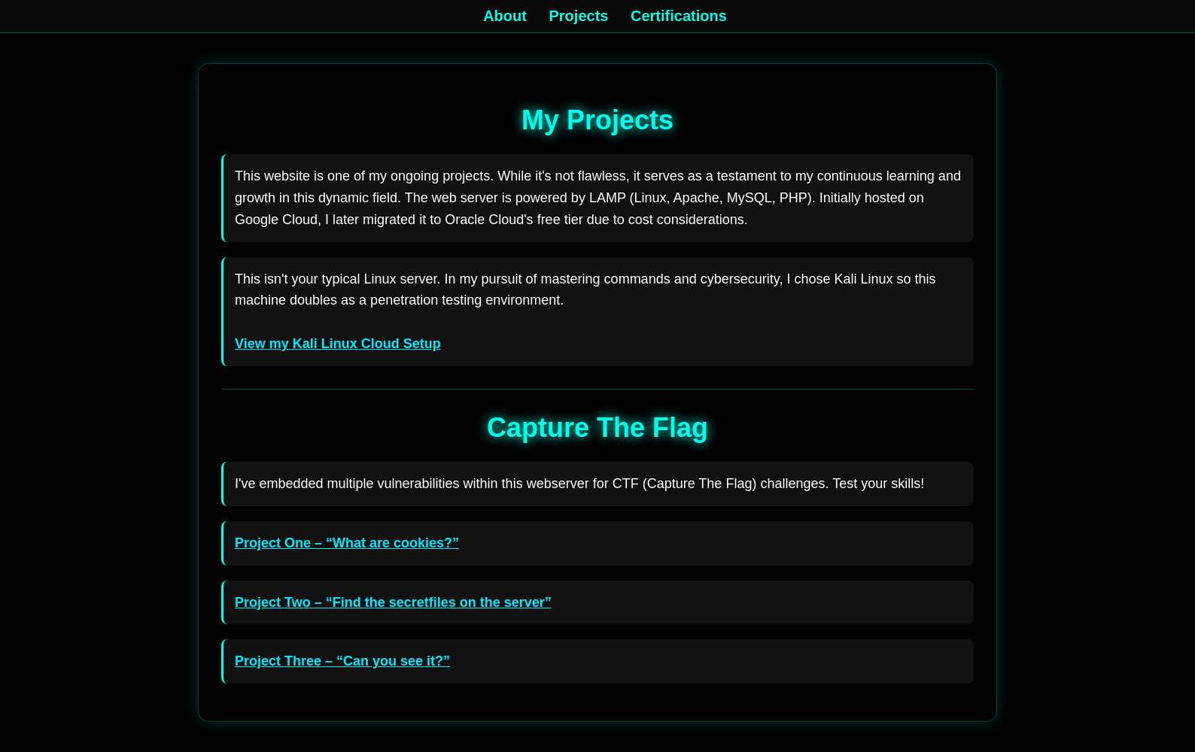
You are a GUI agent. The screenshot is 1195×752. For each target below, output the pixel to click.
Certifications (679, 16)
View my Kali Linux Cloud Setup (338, 343)
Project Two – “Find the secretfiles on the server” (393, 602)
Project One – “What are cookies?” (347, 542)
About (505, 16)
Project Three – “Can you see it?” (342, 661)
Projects (579, 16)
